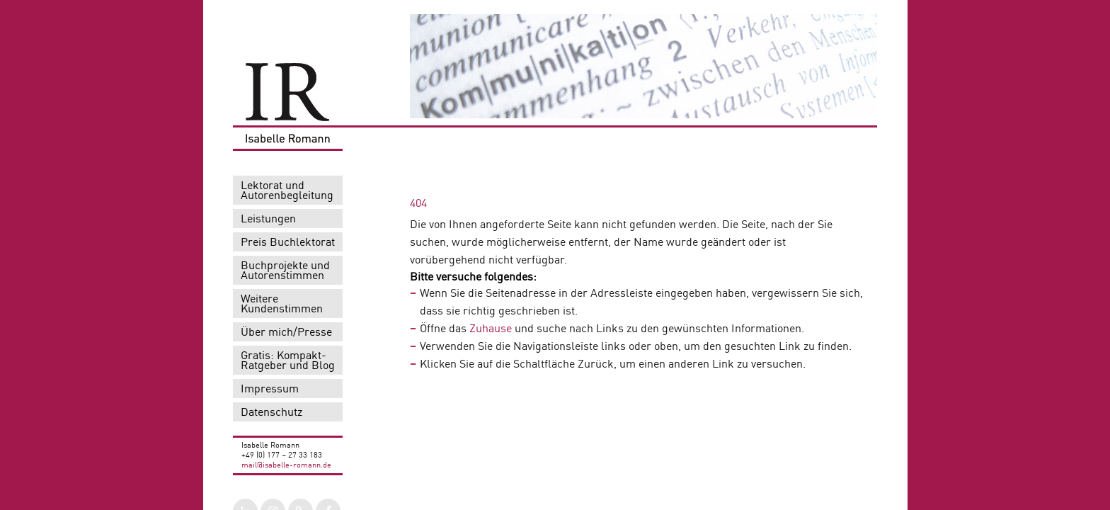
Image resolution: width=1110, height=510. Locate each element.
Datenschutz (271, 413)
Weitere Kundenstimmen (282, 304)
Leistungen (268, 219)
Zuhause (489, 329)
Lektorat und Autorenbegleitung (287, 191)
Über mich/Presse (286, 333)
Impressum (270, 389)
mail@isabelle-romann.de (286, 466)
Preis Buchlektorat (288, 243)
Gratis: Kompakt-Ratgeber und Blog (288, 361)
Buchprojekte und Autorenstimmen (285, 271)
